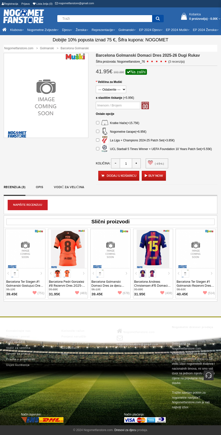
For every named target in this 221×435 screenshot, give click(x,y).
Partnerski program (75, 342)
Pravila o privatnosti (20, 359)
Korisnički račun (73, 330)
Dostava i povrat (18, 336)
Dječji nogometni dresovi (189, 358)
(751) (38, 293)
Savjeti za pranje (18, 353)
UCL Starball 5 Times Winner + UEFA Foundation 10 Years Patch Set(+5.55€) (154, 149)
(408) (166, 293)
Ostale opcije (105, 114)
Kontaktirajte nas (18, 330)
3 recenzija (176, 61)
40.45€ (182, 294)
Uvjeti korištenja (18, 364)
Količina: (103, 163)
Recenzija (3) (14, 187)
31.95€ (54, 294)
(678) (124, 293)
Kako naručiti (15, 342)
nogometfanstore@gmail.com (74, 3)
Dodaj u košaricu (118, 176)
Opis (39, 187)
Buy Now (155, 176)
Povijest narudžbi (73, 336)
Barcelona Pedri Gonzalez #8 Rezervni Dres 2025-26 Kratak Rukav (67, 286)
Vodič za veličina (69, 187)
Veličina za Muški (110, 82)
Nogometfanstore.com (136, 331)
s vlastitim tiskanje (109, 98)
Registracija (10, 3)
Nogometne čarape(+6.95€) (121, 132)
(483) (81, 293)
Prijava (25, 3)
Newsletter (69, 347)
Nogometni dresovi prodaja (192, 327)
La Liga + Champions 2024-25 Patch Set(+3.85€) (135, 140)
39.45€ (12, 294)
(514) (209, 293)
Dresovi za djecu (125, 430)
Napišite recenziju (27, 205)
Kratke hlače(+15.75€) (117, 123)
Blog (64, 353)
